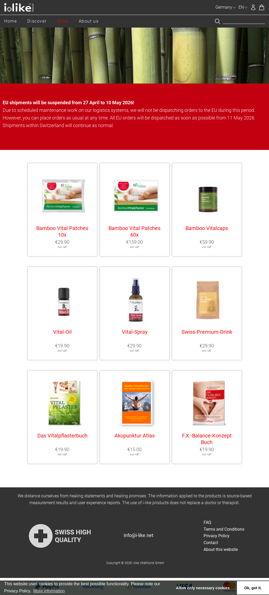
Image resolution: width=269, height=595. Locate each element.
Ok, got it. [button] (253, 588)
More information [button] (49, 591)
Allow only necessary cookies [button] (203, 588)
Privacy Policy (217, 535)
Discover (36, 21)
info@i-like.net (138, 535)
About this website (221, 549)
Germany (225, 7)
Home (10, 21)
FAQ (207, 522)
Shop (62, 21)
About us (89, 21)
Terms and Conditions (224, 529)
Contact (211, 542)
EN (243, 7)
